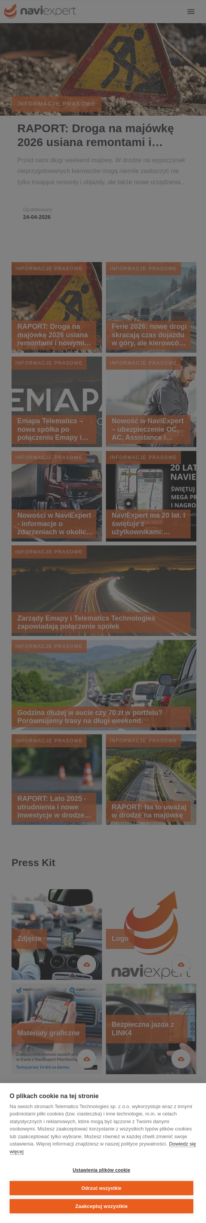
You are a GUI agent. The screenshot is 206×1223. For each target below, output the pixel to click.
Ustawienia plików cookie (102, 1170)
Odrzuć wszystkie (102, 1188)
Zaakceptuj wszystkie (101, 1206)
